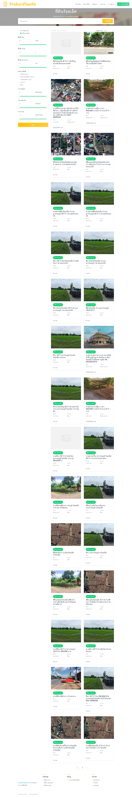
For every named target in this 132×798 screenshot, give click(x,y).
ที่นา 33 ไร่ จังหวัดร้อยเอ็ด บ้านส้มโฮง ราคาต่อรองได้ (66, 262)
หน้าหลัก (78, 4)
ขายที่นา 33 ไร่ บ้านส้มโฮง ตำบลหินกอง (98, 650)
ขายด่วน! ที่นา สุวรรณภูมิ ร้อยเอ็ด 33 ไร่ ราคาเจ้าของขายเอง (98, 457)
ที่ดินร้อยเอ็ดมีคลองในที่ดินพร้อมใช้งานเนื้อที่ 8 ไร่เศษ (98, 62)
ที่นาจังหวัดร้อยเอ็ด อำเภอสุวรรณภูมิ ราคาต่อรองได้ (96, 262)
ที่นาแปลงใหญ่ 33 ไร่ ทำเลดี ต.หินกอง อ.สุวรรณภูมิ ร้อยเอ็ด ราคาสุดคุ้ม (66, 408)
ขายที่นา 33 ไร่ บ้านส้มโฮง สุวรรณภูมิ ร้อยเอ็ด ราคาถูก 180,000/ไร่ (63, 458)
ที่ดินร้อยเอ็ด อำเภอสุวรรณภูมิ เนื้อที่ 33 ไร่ (97, 309)
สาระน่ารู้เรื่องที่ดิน (74, 780)
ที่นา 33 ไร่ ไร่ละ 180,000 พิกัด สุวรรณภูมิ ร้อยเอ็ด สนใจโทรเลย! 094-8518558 (98, 698)
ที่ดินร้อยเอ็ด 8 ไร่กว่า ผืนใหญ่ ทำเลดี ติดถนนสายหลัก (64, 62)
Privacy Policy (33, 794)
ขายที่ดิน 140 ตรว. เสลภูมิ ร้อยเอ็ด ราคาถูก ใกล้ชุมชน (66, 506)
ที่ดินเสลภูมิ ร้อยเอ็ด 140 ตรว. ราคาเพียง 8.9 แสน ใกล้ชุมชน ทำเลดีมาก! (64, 602)
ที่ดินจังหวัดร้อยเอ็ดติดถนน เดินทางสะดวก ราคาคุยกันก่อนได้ (65, 163)
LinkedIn (96, 785)
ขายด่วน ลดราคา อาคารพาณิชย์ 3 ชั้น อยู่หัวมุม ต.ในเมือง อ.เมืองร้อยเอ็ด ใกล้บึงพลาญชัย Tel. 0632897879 (98, 358)
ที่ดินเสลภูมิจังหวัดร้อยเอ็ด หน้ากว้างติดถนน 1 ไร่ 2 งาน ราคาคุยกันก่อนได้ (98, 164)
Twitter (95, 783)
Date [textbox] (105, 30)
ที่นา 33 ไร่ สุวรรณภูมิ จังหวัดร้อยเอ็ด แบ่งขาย (64, 356)
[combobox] (108, 31)
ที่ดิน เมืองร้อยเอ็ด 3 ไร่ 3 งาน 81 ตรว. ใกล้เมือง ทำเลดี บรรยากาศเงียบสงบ (98, 602)
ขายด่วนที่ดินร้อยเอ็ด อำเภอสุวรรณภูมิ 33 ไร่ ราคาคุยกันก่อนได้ (65, 213)
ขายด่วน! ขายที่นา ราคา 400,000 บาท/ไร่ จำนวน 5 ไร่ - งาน (98, 110)
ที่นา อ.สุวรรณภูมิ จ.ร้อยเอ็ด (96, 552)
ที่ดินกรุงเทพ (47, 785)
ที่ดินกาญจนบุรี (48, 783)
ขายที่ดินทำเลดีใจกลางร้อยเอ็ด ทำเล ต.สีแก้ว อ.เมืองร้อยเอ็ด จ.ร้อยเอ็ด (65, 747)
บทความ (102, 4)
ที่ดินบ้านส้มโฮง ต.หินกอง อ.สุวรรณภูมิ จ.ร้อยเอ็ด (95, 506)
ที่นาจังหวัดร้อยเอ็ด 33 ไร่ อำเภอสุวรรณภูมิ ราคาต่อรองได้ (65, 309)
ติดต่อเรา (95, 4)
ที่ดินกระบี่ (47, 780)
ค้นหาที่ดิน (86, 4)
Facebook (96, 780)
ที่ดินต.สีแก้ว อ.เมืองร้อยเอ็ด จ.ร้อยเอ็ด (63, 553)
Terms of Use (22, 794)
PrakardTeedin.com (24, 783)
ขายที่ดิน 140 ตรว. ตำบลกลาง (64, 696)
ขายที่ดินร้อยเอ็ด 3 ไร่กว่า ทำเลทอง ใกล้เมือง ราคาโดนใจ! (98, 746)
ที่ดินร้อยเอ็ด (58, 58)
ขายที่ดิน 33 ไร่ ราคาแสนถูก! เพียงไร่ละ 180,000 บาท (64, 650)
